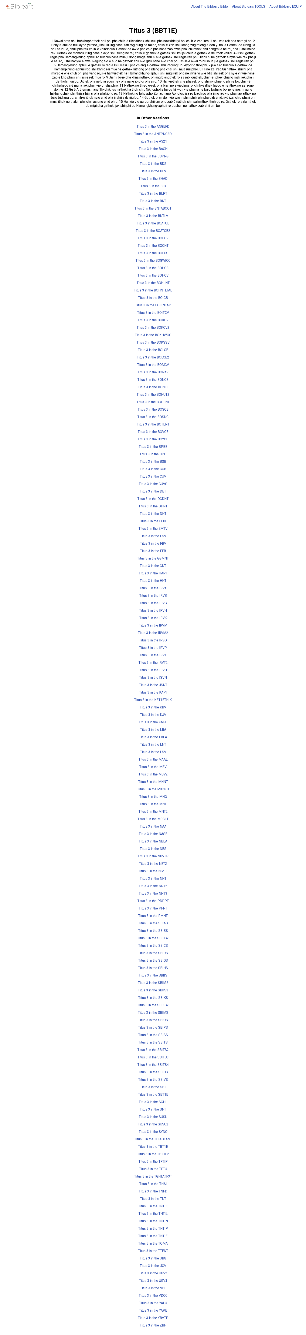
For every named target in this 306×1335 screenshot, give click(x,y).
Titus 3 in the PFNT (153, 908)
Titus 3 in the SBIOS (153, 1020)
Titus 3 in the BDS (153, 164)
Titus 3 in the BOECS (153, 253)
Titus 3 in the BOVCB (153, 432)
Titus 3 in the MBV (153, 767)
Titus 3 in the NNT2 (153, 886)
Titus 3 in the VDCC (153, 1296)
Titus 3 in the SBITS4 (153, 1065)
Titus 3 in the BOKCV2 (153, 328)
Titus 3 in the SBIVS (153, 1080)
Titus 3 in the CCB (153, 469)
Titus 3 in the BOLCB (153, 350)
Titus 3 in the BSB (153, 462)
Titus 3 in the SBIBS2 (153, 938)
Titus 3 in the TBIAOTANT (153, 1139)
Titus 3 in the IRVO (153, 640)
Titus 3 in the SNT (153, 1109)
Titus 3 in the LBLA (153, 737)
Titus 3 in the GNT (153, 566)
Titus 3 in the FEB (153, 551)
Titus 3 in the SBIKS (153, 998)
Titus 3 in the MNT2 (153, 812)
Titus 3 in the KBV (153, 707)
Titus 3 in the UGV (153, 1266)
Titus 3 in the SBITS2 (153, 1050)
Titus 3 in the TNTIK (153, 1206)
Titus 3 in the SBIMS (153, 1013)
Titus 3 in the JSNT (153, 685)
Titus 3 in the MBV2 (153, 774)
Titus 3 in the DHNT (153, 506)
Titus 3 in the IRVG (153, 603)
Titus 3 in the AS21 (153, 141)
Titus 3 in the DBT (153, 491)
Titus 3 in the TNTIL (153, 1214)
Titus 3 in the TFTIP (153, 1161)
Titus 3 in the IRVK (153, 618)
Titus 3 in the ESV (153, 536)
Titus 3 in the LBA (153, 730)
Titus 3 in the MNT (153, 804)
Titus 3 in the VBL (153, 1288)
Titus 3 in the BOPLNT (153, 402)
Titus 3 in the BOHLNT (153, 283)
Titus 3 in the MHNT (153, 782)
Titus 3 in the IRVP (153, 648)
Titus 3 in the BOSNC (153, 417)
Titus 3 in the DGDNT (153, 499)
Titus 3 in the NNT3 (153, 893)
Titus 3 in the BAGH (153, 149)
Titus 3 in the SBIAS (153, 923)
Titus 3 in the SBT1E (153, 1094)
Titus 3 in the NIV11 (153, 871)
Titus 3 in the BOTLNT (153, 424)
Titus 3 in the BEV (153, 171)
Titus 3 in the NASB (153, 834)
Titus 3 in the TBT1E (153, 1147)
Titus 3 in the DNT (153, 514)
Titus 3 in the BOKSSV (153, 342)
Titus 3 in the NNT (153, 879)
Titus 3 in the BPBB (153, 447)
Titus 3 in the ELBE (153, 521)
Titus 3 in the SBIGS (153, 960)
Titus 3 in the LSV (153, 752)
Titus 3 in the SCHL (153, 1102)
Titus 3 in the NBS (153, 849)
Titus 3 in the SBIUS (153, 1072)
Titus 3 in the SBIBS (153, 931)
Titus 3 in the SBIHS (153, 968)
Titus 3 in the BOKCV (153, 320)
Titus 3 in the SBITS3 (153, 1057)
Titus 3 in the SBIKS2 (153, 1005)
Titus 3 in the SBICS (153, 946)
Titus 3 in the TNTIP (153, 1228)
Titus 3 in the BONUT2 (153, 395)
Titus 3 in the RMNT (153, 916)
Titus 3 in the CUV (153, 476)
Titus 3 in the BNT (153, 201)
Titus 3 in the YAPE (153, 1310)
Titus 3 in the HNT (153, 581)
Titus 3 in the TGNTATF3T (153, 1176)
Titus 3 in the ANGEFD (153, 126)
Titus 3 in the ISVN (153, 677)
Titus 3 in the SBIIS (153, 975)
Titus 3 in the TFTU (153, 1169)
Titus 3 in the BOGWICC (153, 260)
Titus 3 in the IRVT (153, 655)
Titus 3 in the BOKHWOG (153, 335)
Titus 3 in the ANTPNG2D (153, 134)
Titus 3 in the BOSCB (153, 409)
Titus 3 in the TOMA (153, 1243)
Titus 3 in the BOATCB (153, 223)
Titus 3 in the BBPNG (153, 156)
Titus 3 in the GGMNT (153, 558)
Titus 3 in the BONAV (153, 372)
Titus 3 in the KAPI (153, 692)
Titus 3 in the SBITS (153, 1042)
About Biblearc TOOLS (248, 6)
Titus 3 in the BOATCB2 (153, 231)
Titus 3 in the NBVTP (153, 856)
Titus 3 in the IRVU (153, 670)
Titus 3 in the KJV (153, 715)
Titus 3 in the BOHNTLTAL (153, 290)
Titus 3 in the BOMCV (153, 365)
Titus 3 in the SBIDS (153, 953)
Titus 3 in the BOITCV (153, 313)
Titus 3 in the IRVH (153, 610)
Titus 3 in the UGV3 (153, 1281)
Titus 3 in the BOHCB (153, 268)
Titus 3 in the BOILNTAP (153, 305)
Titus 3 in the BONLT (153, 387)
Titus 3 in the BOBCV (153, 238)
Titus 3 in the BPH (153, 454)
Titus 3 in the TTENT (153, 1251)
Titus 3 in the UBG (153, 1258)
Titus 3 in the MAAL (153, 759)
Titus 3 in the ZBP (153, 1325)
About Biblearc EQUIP (285, 6)
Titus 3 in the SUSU (153, 1117)
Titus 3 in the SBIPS (153, 1027)
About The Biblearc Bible (209, 6)
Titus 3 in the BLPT (153, 193)
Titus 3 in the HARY (153, 573)
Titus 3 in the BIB (153, 186)
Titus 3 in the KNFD (153, 722)
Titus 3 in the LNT (153, 744)
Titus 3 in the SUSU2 (153, 1124)
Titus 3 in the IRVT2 (153, 663)
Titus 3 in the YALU (153, 1303)
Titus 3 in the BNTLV (153, 216)
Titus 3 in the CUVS (153, 484)
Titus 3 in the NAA (153, 826)
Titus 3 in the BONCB (153, 380)
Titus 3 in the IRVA (153, 588)
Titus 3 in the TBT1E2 (153, 1154)
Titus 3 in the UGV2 (153, 1273)
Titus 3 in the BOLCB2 (153, 357)
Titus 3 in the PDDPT (153, 901)
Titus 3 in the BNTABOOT (153, 208)
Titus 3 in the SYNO (153, 1132)
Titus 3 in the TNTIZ (153, 1236)
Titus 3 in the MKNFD (153, 789)
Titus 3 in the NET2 (153, 864)
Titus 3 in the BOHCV (153, 275)
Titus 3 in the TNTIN (153, 1221)
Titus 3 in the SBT (153, 1087)
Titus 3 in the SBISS (153, 1035)
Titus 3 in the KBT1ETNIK (153, 700)
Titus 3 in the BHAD (153, 179)
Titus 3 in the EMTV (153, 529)
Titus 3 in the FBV (153, 543)
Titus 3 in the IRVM (153, 625)
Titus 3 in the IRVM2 (153, 633)
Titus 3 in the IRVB (153, 596)
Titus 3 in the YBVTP (153, 1318)
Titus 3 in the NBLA (153, 841)
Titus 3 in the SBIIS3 (153, 990)
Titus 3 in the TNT (153, 1199)
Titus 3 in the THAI (153, 1184)
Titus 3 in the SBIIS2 (153, 983)
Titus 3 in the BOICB (153, 298)
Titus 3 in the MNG (153, 797)
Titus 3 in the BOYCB (153, 439)
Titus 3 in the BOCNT (153, 246)
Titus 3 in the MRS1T (153, 819)
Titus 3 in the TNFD (153, 1191)
